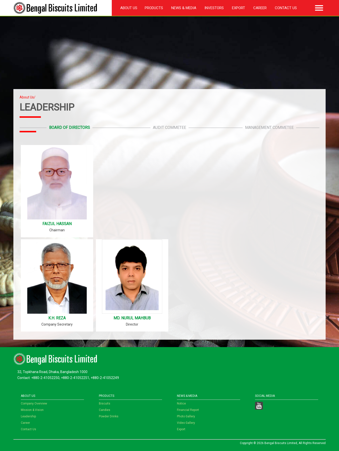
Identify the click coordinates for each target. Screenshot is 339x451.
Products (154, 8)
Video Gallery (186, 423)
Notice (181, 403)
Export (238, 8)
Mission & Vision (32, 410)
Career (260, 8)
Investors (214, 8)
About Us (128, 8)
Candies (104, 410)
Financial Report (188, 410)
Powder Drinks (108, 416)
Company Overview (34, 403)
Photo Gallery (186, 416)
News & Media (183, 8)
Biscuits (104, 403)
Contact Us (286, 8)
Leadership (28, 416)
